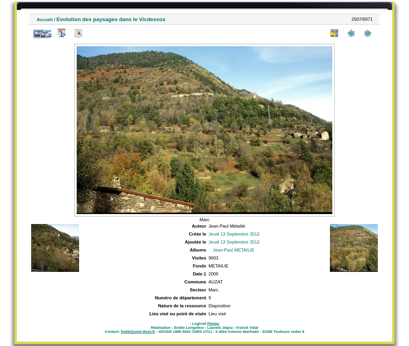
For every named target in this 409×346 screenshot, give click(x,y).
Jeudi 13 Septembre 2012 (234, 234)
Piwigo (213, 324)
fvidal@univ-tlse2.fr (138, 332)
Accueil (45, 19)
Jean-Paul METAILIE (233, 250)
